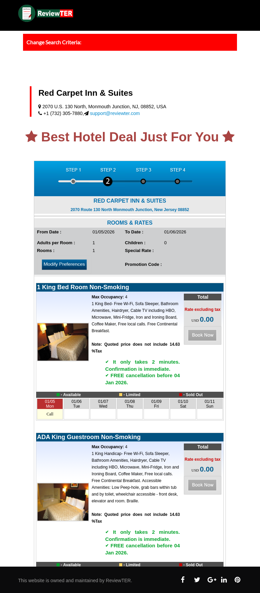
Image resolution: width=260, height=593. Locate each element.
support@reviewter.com (115, 113)
